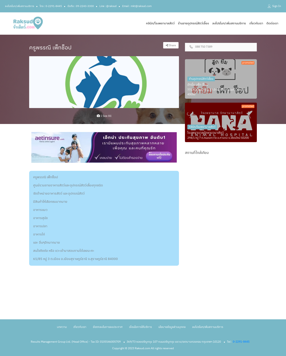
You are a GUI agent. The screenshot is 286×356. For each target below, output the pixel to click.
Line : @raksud (108, 6)
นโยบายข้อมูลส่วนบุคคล (172, 327)
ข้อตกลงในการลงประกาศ (107, 327)
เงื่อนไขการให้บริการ (140, 327)
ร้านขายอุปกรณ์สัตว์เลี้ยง (193, 23)
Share (171, 45)
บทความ (62, 327)
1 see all (104, 116)
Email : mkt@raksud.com (137, 6)
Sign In (276, 6)
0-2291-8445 (241, 341)
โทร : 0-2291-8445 (51, 6)
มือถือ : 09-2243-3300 (81, 6)
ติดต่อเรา (272, 23)
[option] (104, 82)
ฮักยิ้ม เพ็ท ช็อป (197, 85)
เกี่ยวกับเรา (256, 23)
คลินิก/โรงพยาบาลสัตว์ (160, 23)
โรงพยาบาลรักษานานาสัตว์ (205, 133)
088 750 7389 (203, 47)
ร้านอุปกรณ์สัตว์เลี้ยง (201, 79)
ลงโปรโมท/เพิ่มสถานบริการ (19, 6)
